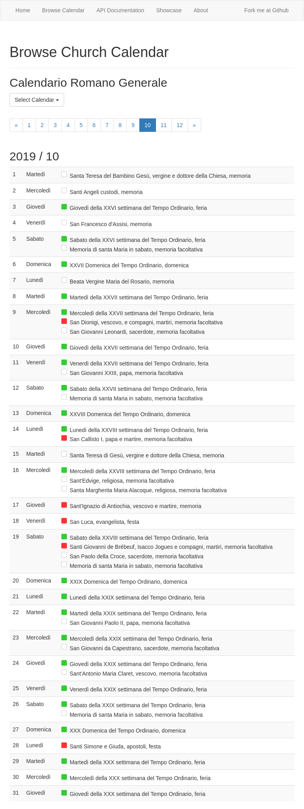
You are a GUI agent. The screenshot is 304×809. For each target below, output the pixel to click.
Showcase (169, 10)
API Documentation (120, 10)
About (201, 10)
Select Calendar (37, 100)
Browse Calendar (63, 10)
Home (22, 10)
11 (164, 125)
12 (180, 125)
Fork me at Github (266, 10)
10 (147, 125)
